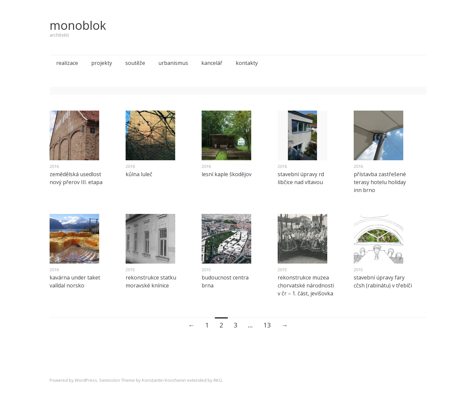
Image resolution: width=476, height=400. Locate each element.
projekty (101, 63)
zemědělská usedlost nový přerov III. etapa (76, 178)
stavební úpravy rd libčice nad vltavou (301, 178)
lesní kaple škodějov (227, 174)
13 (267, 325)
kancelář (211, 63)
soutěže (135, 63)
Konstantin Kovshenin (164, 380)
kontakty (247, 63)
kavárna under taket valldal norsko (75, 281)
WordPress (86, 380)
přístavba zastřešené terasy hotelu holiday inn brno (380, 182)
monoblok (78, 25)
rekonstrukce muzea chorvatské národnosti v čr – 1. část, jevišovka (306, 285)
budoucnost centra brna (225, 281)
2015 (130, 270)
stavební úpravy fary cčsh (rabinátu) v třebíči (383, 281)
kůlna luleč (139, 174)
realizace (67, 63)
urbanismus (173, 63)
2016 (54, 166)
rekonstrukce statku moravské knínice (151, 281)
